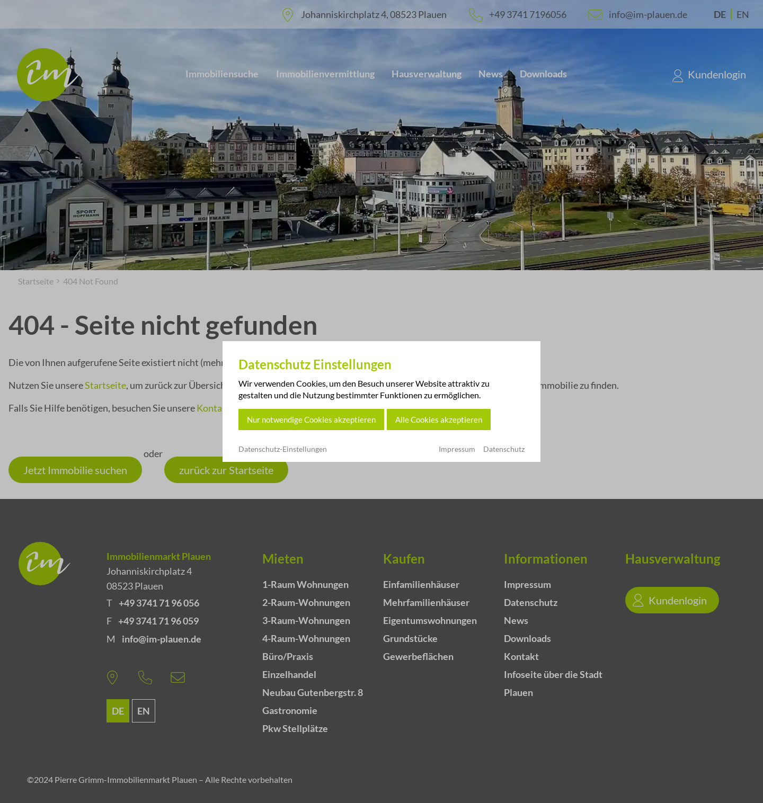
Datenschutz (504, 448)
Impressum (457, 448)
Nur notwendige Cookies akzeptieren (311, 419)
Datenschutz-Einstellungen (282, 449)
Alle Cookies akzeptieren (438, 419)
